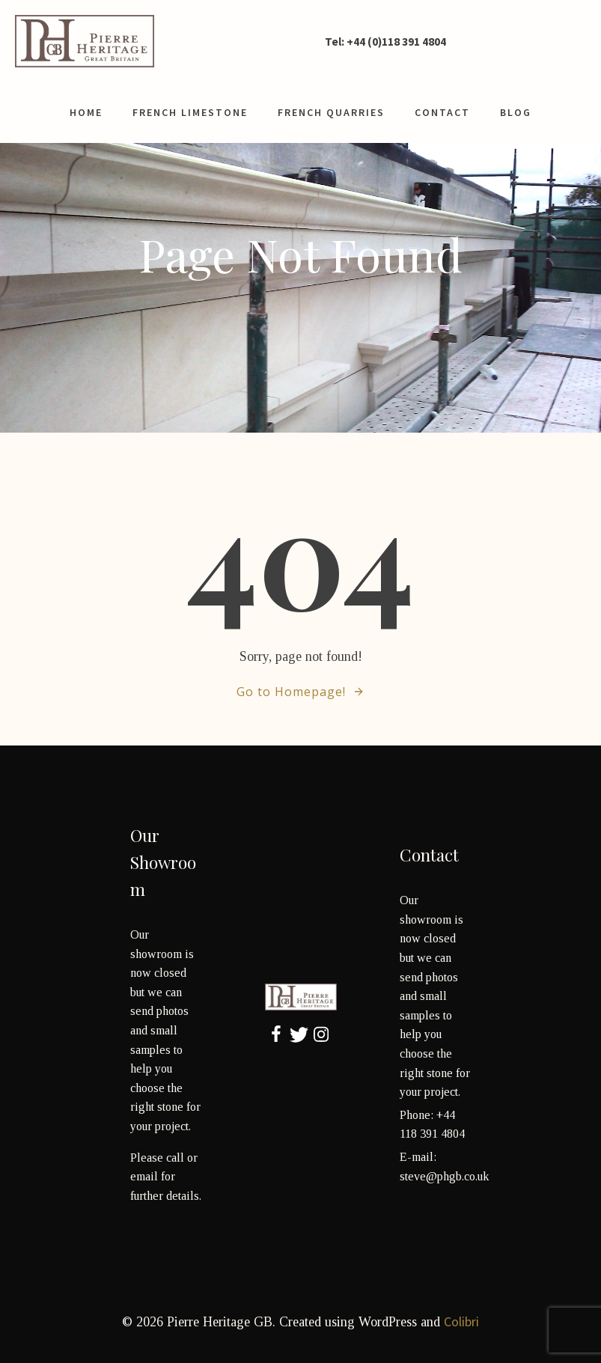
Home (86, 112)
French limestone (190, 112)
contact (442, 112)
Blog (515, 112)
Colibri (461, 1321)
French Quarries (331, 112)
